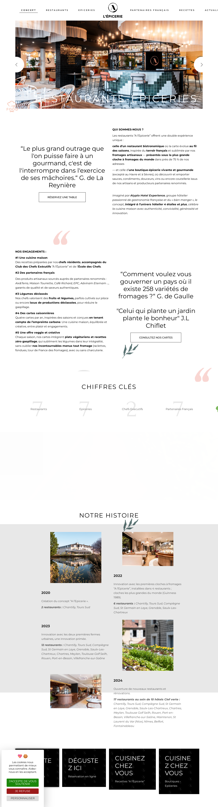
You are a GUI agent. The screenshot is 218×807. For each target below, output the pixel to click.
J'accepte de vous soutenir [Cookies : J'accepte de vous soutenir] (22, 783)
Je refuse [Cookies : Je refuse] (22, 791)
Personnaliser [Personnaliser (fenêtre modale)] (23, 798)
